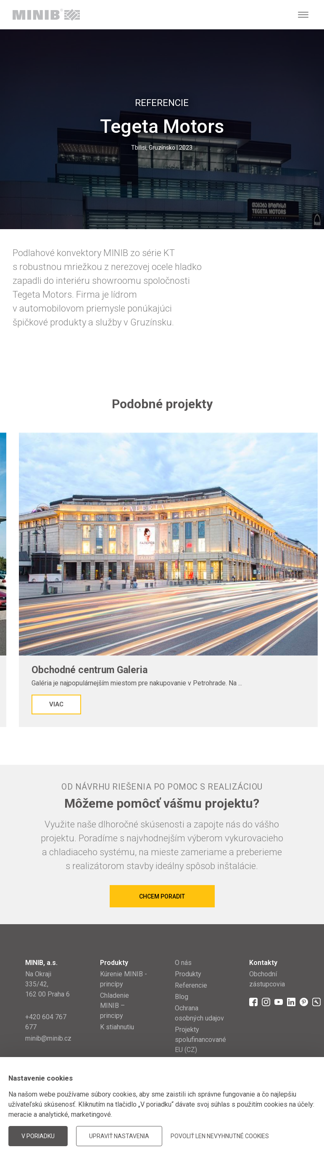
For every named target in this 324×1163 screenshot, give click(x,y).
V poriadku (38, 1136)
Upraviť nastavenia (119, 1136)
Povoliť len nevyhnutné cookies (220, 1136)
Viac (56, 704)
